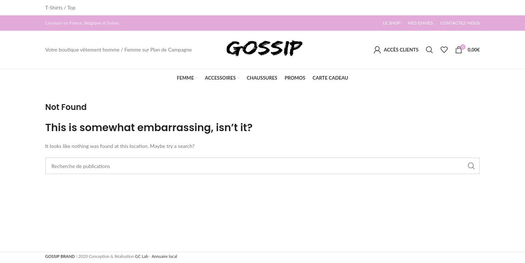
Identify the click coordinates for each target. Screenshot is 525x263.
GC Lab (141, 256)
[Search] (429, 49)
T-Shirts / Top (60, 7)
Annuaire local (164, 256)
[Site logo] (262, 49)
